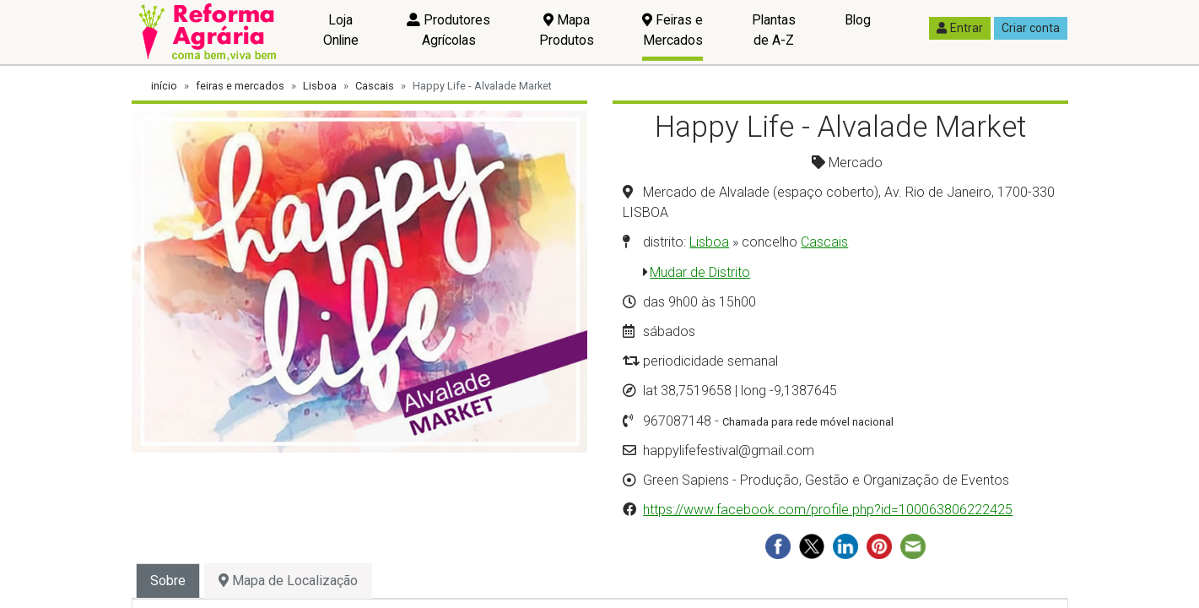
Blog (858, 20)
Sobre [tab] (168, 581)
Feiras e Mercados (672, 30)
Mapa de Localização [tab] (288, 581)
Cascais (374, 85)
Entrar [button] (960, 28)
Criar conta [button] (1031, 28)
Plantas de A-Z (774, 30)
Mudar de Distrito (700, 272)
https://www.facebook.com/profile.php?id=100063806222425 (828, 510)
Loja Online (341, 30)
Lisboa (320, 85)
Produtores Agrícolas (448, 30)
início (164, 85)
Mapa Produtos (566, 30)
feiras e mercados (240, 85)
